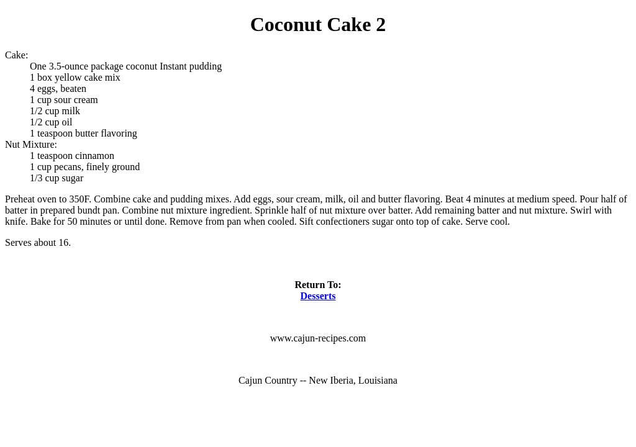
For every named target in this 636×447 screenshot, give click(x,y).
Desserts (318, 296)
